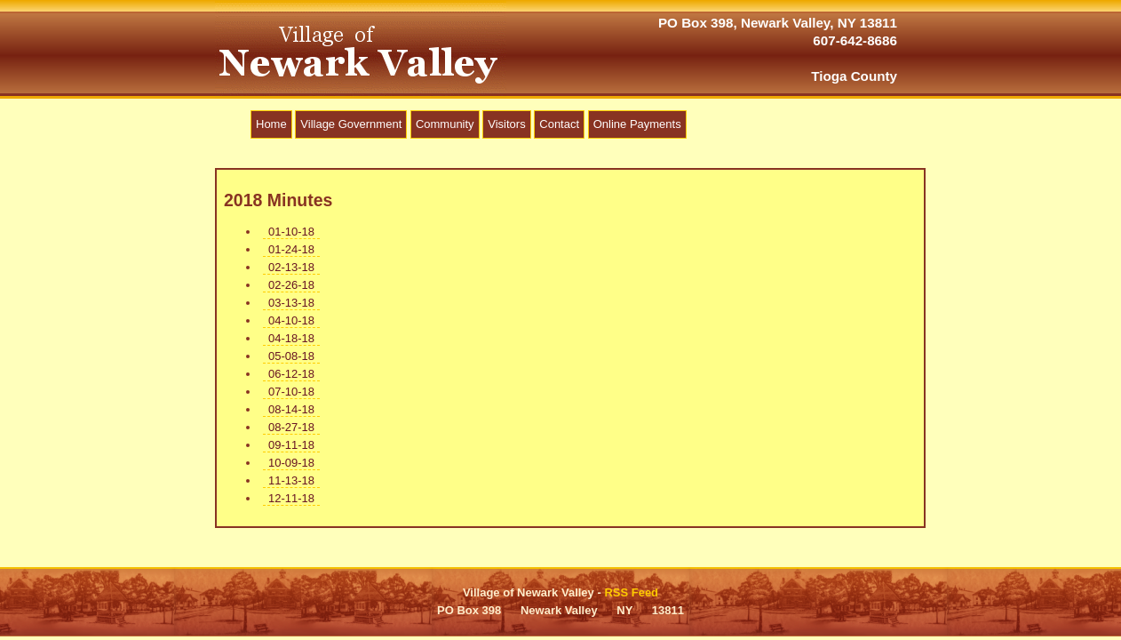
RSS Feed (631, 592)
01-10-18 (291, 231)
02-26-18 (291, 285)
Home (271, 124)
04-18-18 (291, 338)
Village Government (350, 124)
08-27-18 (291, 427)
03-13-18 (291, 302)
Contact (559, 124)
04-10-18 (291, 320)
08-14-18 (291, 409)
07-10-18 (291, 391)
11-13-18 (291, 480)
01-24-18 (291, 249)
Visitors (506, 124)
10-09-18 (291, 462)
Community (445, 124)
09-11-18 (291, 445)
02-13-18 (291, 267)
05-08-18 (291, 356)
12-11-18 (291, 498)
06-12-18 (291, 373)
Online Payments (637, 124)
